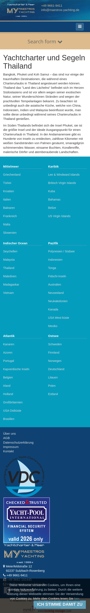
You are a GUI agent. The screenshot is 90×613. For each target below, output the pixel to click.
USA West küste (58, 317)
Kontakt (8, 451)
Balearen (9, 207)
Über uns (9, 433)
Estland (53, 394)
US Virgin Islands (59, 216)
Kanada (53, 309)
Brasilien (8, 419)
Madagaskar (11, 284)
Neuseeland (56, 292)
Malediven (9, 276)
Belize (52, 207)
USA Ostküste (12, 410)
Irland (6, 385)
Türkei (7, 183)
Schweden (55, 344)
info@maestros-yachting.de (60, 10)
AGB (6, 438)
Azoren (7, 352)
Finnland (53, 352)
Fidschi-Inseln (57, 276)
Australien (54, 284)
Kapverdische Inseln (16, 369)
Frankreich (10, 216)
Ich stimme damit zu (59, 604)
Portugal (8, 360)
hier (76, 598)
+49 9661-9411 (51, 5)
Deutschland (56, 369)
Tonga (52, 268)
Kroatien (8, 191)
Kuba (51, 191)
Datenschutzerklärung (18, 442)
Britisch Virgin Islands (62, 183)
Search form (45, 41)
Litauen (53, 377)
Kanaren (8, 344)
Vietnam (8, 292)
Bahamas (54, 199)
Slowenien (10, 232)
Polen (52, 385)
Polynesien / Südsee (61, 251)
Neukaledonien (58, 301)
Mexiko (52, 326)
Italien (7, 199)
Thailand (8, 268)
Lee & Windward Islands (64, 174)
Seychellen (10, 251)
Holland (8, 394)
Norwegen (54, 360)
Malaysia (9, 259)
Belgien (8, 377)
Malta (6, 224)
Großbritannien (12, 402)
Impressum (11, 447)
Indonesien (55, 259)
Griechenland (11, 174)
